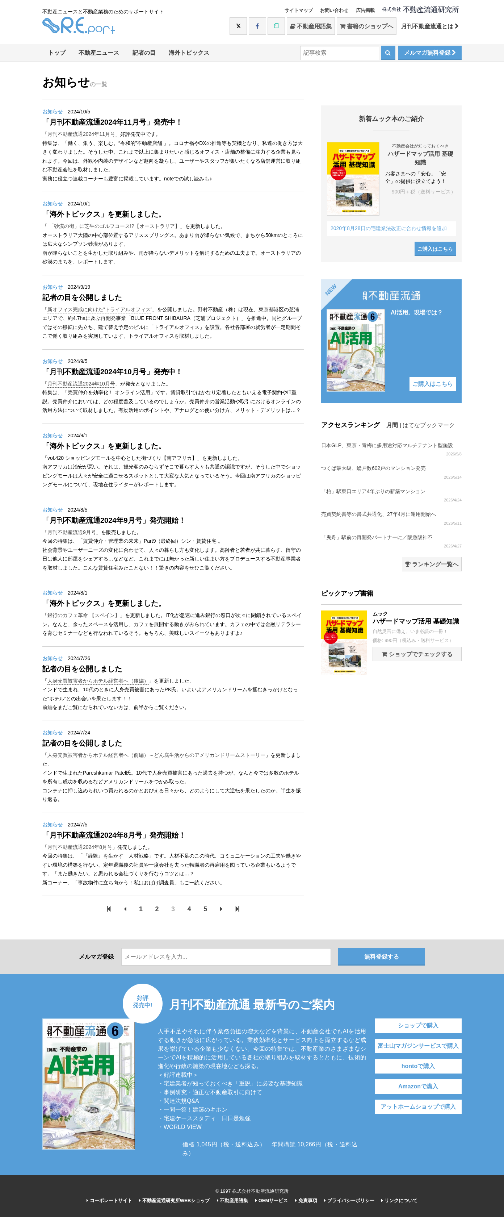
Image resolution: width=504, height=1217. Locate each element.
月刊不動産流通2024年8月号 (79, 847)
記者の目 (144, 53)
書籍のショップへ (366, 26)
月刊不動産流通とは (430, 26)
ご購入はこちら (435, 249)
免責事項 (306, 1200)
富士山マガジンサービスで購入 (418, 1046)
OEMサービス (271, 1200)
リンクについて (399, 1200)
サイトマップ (299, 10)
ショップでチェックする (417, 654)
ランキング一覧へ (431, 564)
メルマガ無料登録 (430, 53)
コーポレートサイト (109, 1200)
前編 (47, 707)
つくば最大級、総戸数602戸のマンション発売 (391, 472)
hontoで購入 (418, 1066)
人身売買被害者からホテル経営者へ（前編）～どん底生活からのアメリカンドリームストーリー (156, 755)
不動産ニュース (99, 53)
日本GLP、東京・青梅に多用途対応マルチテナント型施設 (391, 449)
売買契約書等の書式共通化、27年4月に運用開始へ (391, 518)
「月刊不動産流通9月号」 (71, 532)
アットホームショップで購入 (418, 1107)
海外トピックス (189, 53)
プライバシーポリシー (349, 1200)
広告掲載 (365, 10)
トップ (57, 53)
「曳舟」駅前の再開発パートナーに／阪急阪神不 (391, 541)
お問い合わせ (334, 10)
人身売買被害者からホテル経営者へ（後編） (98, 681)
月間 (392, 425)
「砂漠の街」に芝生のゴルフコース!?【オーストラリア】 (114, 226)
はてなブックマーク (429, 425)
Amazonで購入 (418, 1086)
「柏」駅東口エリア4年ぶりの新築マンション (391, 495)
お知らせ (52, 111)
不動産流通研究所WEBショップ (174, 1200)
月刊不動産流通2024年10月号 (81, 384)
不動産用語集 (311, 26)
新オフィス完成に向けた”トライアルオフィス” (99, 309)
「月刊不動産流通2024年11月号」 (81, 134)
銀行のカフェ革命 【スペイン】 (83, 615)
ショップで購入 (418, 1025)
